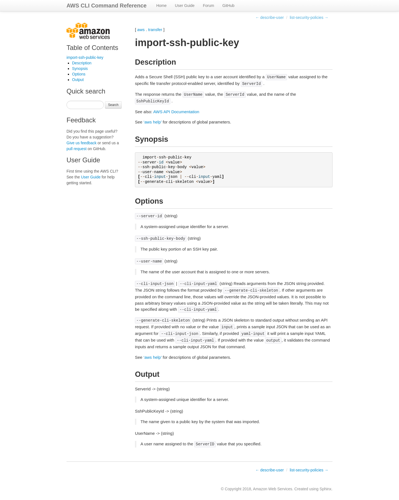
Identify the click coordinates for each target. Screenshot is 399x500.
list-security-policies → (309, 17)
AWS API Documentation (176, 111)
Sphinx (325, 489)
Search (113, 105)
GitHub (228, 5)
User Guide (185, 5)
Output (78, 79)
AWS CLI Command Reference (106, 5)
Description (81, 63)
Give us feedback (81, 143)
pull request (76, 149)
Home (161, 5)
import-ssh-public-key (84, 57)
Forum (208, 5)
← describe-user (269, 17)
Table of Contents (92, 47)
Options (78, 74)
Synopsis (80, 68)
